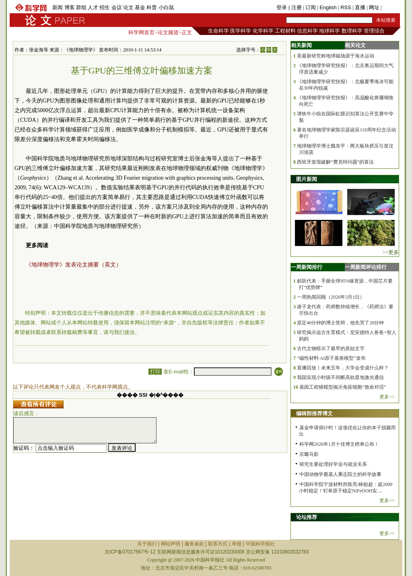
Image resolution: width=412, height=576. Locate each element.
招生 (104, 7)
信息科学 (307, 31)
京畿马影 (309, 454)
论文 (128, 7)
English (328, 7)
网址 (374, 7)
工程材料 (285, 31)
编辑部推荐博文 (314, 413)
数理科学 (352, 31)
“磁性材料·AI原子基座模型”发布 (331, 358)
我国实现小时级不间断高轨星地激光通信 (340, 377)
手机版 (391, 7)
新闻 (57, 7)
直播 (360, 7)
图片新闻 (306, 179)
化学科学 (263, 31)
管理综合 (374, 31)
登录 (282, 7)
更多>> (387, 397)
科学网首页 (141, 32)
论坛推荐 (306, 517)
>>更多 (390, 252)
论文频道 (168, 32)
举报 (236, 544)
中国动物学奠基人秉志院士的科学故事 (340, 474)
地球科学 (329, 31)
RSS (345, 7)
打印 (155, 372)
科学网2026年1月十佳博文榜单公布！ (339, 444)
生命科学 (218, 31)
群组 (81, 7)
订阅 (310, 7)
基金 (140, 7)
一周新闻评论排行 (366, 267)
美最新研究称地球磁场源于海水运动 (335, 56)
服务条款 (194, 544)
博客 (69, 7)
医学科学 (240, 31)
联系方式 (217, 544)
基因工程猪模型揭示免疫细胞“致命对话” (342, 387)
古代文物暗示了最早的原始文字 (331, 348)
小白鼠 (166, 7)
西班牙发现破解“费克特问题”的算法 (335, 162)
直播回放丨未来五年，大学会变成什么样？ (343, 368)
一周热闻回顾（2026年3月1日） (331, 297)
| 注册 (295, 7)
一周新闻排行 (306, 267)
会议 (116, 7)
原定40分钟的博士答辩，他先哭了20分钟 (340, 323)
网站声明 (170, 544)
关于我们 (147, 544)
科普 (151, 7)
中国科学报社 (260, 544)
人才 (93, 7)
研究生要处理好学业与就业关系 (333, 464)
